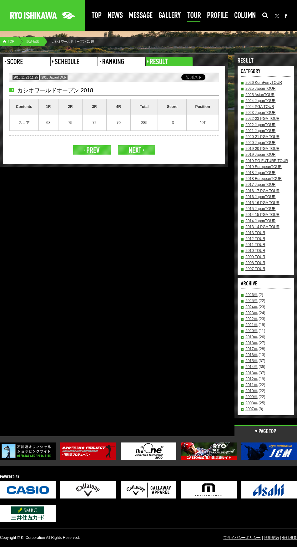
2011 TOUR (255, 245)
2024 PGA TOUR (259, 107)
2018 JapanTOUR (260, 173)
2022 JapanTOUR (260, 125)
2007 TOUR (255, 269)
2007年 (251, 409)
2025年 (251, 301)
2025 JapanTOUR (260, 88)
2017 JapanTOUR (260, 184)
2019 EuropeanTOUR (263, 167)
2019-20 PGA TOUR (262, 148)
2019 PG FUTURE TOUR (266, 161)
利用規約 (271, 537)
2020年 (251, 331)
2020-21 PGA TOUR (262, 137)
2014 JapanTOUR (260, 221)
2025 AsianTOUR (259, 95)
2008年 (251, 403)
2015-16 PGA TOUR (262, 203)
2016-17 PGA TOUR (262, 191)
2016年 (251, 355)
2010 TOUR (255, 250)
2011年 (251, 385)
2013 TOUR (255, 233)
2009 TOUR (255, 257)
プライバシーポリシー (242, 537)
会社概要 (289, 537)
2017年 (251, 349)
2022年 (251, 319)
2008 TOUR (255, 263)
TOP (11, 41)
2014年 (251, 367)
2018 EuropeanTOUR (263, 178)
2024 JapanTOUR (260, 101)
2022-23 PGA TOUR (262, 118)
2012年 (251, 379)
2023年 (251, 313)
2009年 (251, 397)
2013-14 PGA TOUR (262, 227)
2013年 (251, 373)
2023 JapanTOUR (260, 112)
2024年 (251, 307)
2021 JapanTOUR (260, 131)
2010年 (251, 391)
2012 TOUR (255, 239)
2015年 (251, 361)
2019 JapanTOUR (260, 154)
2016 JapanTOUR (260, 197)
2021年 (251, 325)
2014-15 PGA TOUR (262, 214)
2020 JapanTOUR (260, 143)
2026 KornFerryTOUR (263, 82)
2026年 (251, 295)
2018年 (251, 343)
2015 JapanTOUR (260, 209)
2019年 (251, 337)
